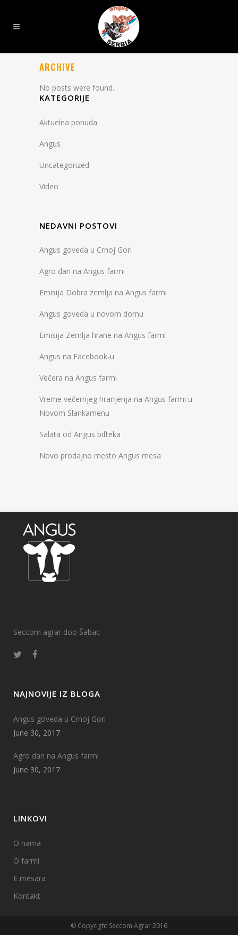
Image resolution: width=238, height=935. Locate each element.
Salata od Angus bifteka (80, 434)
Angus (50, 144)
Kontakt (26, 896)
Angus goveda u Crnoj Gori (85, 250)
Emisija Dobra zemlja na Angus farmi (103, 292)
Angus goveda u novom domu (91, 314)
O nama (27, 843)
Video (48, 186)
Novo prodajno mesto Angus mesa (100, 455)
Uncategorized (64, 165)
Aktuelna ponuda (68, 122)
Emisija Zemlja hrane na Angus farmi (102, 335)
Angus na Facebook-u (76, 356)
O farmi (26, 861)
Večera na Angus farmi (78, 378)
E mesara (29, 878)
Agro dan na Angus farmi (82, 271)
